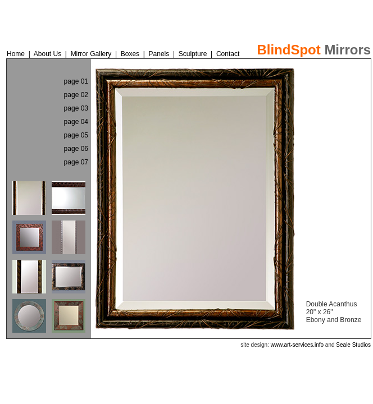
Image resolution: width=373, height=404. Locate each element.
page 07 (76, 162)
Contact (227, 54)
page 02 (76, 95)
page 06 (76, 149)
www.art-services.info (297, 345)
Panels (160, 54)
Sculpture (193, 54)
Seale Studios (353, 345)
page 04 (76, 122)
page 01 (76, 81)
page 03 (76, 108)
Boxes (130, 54)
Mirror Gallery (92, 54)
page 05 (76, 135)
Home (16, 54)
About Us (47, 54)
